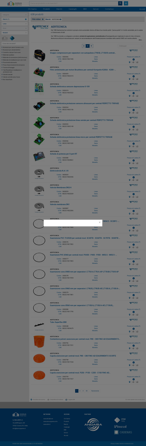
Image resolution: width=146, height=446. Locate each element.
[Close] (100, 222)
